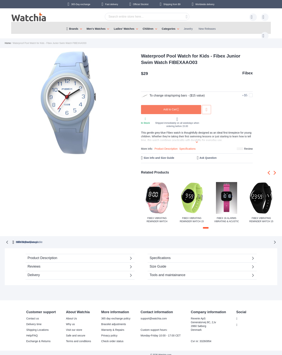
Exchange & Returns (36, 337)
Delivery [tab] (34, 271)
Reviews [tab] (34, 262)
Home (8, 39)
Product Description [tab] (42, 254)
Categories (168, 28)
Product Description (166, 144)
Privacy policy (107, 331)
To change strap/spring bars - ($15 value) (173, 92)
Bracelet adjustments (111, 320)
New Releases (207, 28)
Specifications (187, 144)
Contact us (30, 314)
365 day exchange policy (113, 314)
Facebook (243, 314)
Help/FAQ (29, 331)
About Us (69, 314)
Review (248, 144)
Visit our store (72, 325)
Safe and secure (73, 331)
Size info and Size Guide (159, 154)
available (160, 237)
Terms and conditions (76, 337)
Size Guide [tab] (158, 262)
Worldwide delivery (204, 4)
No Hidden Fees (197, 237)
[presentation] (269, 168)
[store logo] (29, 17)
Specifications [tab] (160, 254)
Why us (68, 320)
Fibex (247, 69)
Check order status (110, 337)
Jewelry (188, 28)
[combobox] (141, 16)
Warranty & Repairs (110, 325)
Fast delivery (111, 4)
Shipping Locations (35, 325)
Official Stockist (140, 4)
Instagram (243, 320)
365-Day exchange (80, 4)
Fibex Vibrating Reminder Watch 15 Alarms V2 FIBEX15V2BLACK (261, 216)
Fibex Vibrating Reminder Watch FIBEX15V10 (156, 216)
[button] (206, 224)
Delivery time (31, 320)
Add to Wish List (206, 105)
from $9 (171, 4)
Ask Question (208, 154)
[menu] (141, 28)
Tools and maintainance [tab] (167, 271)
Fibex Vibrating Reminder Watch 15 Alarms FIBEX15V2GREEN (192, 216)
